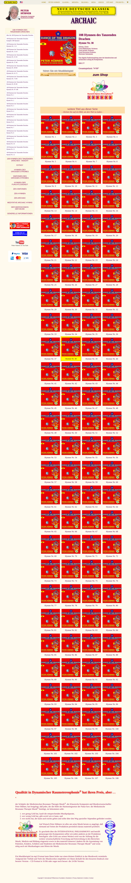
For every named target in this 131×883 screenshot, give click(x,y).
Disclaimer (69, 878)
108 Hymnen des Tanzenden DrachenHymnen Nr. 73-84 (17, 77)
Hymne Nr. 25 (51, 285)
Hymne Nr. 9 (50, 186)
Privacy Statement (78, 878)
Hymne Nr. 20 (112, 235)
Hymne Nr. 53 (51, 457)
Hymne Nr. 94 (71, 704)
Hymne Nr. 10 (71, 186)
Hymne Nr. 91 (92, 679)
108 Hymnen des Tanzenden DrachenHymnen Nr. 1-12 (17, 45)
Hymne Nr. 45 (51, 408)
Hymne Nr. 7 (91, 161)
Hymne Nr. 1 (50, 137)
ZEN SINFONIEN (20, 189)
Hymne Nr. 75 (92, 581)
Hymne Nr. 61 (51, 507)
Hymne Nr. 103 (91, 753)
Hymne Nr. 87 (92, 655)
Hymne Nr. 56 (112, 457)
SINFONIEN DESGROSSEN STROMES (20, 177)
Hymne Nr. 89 (51, 679)
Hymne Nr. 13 (51, 211)
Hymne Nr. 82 (71, 630)
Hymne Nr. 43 (92, 383)
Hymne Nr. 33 (51, 334)
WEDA (93, 2)
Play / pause (42, 74)
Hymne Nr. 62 (71, 507)
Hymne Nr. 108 (112, 778)
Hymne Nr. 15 (92, 211)
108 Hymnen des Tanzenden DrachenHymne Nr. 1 (17, 94)
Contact (91, 878)
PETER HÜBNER (54, 2)
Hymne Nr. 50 (71, 433)
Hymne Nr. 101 (50, 753)
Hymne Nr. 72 (112, 556)
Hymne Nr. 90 (71, 679)
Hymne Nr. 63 (92, 507)
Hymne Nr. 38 (71, 359)
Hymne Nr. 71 (92, 556)
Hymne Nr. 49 (51, 433)
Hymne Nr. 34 (71, 334)
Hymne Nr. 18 (71, 235)
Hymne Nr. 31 (92, 309)
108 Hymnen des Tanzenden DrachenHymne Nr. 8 (17, 132)
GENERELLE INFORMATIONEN (19, 213)
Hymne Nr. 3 (91, 137)
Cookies (86, 878)
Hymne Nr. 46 (71, 408)
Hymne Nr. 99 (92, 729)
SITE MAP (109, 2)
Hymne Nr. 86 (71, 655)
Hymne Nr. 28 (112, 285)
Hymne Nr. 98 (71, 729)
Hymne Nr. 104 (112, 753)
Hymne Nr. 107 (91, 778)
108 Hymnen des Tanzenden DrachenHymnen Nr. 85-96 (17, 83)
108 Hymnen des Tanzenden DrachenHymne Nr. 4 (17, 110)
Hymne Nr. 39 (92, 359)
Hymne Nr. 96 (112, 704)
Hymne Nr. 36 (112, 334)
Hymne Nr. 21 (51, 260)
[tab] (19, 31)
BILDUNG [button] (85, 2)
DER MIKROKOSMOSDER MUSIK (20, 208)
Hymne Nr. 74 (71, 581)
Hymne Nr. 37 (51, 359)
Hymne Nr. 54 (71, 457)
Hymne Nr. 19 (92, 235)
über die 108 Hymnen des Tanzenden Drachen (20, 35)
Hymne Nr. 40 (112, 359)
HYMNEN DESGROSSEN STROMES (20, 171)
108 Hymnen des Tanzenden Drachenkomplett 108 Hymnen (17, 40)
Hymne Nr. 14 (71, 211)
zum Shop (100, 74)
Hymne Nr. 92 (112, 679)
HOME (44, 2)
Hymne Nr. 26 (71, 285)
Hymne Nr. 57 (51, 482)
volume (74, 74)
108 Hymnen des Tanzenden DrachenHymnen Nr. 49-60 (17, 67)
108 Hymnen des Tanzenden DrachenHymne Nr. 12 (17, 153)
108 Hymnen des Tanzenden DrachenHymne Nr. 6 (17, 121)
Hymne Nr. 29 (51, 309)
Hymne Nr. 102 (71, 753)
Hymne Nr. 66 (71, 531)
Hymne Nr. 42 (71, 383)
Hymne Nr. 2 (71, 137)
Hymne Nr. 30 (71, 309)
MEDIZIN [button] (75, 2)
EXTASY (19, 165)
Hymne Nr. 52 (112, 433)
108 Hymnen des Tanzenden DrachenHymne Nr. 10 (17, 143)
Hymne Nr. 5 (50, 161)
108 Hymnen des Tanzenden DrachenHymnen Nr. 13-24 (17, 50)
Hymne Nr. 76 (112, 581)
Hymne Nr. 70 (71, 556)
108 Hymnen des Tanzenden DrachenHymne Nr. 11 (17, 148)
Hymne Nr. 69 (51, 556)
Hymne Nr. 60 (112, 482)
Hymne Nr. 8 (112, 161)
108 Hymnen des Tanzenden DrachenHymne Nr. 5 (17, 115)
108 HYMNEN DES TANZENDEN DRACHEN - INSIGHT (20, 160)
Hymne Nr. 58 (71, 482)
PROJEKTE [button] (120, 2)
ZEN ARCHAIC (20, 198)
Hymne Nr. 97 (51, 729)
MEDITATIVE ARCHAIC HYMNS (19, 202)
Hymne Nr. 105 (50, 778)
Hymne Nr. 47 (92, 408)
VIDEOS (101, 2)
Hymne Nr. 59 (92, 482)
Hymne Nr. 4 (112, 137)
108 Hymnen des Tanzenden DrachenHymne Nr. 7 (17, 126)
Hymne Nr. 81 (51, 630)
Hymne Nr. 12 (112, 186)
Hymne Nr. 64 (112, 507)
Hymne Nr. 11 (91, 186)
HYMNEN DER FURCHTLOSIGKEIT (20, 183)
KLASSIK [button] (65, 2)
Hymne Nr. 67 (92, 531)
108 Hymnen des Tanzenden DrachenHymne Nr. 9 (17, 137)
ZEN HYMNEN (20, 193)
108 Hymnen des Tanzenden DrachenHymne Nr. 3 (17, 105)
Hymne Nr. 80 (112, 605)
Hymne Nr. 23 (92, 260)
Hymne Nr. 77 (51, 605)
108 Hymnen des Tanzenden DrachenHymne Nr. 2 (17, 99)
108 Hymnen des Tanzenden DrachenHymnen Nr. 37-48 (17, 61)
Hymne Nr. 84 (112, 630)
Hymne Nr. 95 (92, 704)
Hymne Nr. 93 (51, 704)
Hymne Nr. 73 (51, 581)
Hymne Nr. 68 (112, 531)
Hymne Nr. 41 (51, 383)
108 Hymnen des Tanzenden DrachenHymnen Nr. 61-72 (17, 72)
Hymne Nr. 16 (112, 211)
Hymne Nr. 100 (112, 729)
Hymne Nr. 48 (112, 408)
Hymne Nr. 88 (112, 655)
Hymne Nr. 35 (92, 334)
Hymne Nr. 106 (71, 778)
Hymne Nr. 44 (112, 383)
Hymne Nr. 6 (71, 161)
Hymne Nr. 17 (51, 235)
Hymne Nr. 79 (92, 605)
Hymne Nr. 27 (92, 285)
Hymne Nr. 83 (92, 630)
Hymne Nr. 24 (112, 260)
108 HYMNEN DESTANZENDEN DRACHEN (20, 31)
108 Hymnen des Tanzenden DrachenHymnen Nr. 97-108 (17, 88)
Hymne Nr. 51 (92, 433)
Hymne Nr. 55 (92, 457)
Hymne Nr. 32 (112, 309)
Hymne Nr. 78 (71, 605)
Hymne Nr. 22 (71, 260)
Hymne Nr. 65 (51, 531)
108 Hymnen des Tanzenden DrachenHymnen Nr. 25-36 (17, 56)
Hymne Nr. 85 (51, 655)
